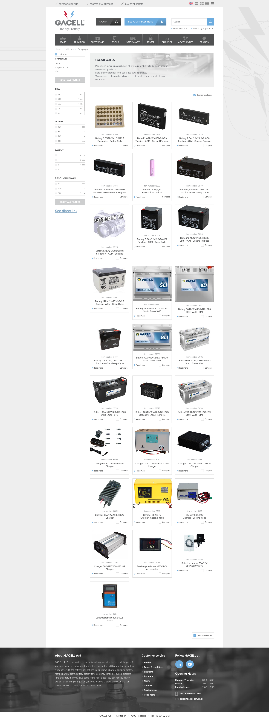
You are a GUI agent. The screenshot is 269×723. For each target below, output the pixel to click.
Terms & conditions (153, 667)
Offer (57, 63)
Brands (204, 42)
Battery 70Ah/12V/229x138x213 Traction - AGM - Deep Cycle (110, 362)
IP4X (60, 131)
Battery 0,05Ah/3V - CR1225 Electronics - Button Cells (109, 140)
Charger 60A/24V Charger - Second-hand (152, 516)
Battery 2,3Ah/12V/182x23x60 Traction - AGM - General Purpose (194, 140)
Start (63, 42)
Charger (167, 42)
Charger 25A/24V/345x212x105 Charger (194, 465)
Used (57, 71)
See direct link (66, 211)
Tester (151, 42)
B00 (60, 188)
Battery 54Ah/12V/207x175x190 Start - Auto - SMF (152, 310)
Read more (98, 146)
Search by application (202, 28)
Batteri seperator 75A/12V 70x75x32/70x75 (194, 564)
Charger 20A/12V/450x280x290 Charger (152, 465)
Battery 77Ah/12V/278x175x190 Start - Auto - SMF (152, 359)
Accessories (185, 42)
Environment (150, 690)
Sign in (103, 21)
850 (59, 113)
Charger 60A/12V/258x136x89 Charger (109, 568)
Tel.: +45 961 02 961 (190, 693)
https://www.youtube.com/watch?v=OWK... (190, 664)
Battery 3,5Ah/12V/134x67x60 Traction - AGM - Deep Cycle (194, 191)
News (147, 681)
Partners (148, 676)
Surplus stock (61, 67)
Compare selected (204, 95)
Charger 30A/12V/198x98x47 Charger (109, 516)
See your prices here (140, 21)
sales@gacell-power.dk (191, 698)
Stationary (133, 42)
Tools (115, 42)
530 (59, 94)
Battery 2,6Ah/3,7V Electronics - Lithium (152, 191)
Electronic (97, 42)
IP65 (59, 136)
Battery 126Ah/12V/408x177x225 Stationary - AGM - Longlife (152, 413)
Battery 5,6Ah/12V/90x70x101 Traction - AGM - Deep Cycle (152, 241)
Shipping (149, 671)
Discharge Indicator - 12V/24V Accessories (152, 568)
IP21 (59, 127)
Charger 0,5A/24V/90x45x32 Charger (109, 465)
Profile (147, 662)
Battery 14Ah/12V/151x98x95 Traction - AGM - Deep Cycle (109, 303)
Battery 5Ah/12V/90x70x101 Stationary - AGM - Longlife (110, 252)
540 (59, 99)
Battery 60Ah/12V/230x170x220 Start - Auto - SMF (194, 311)
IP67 (59, 141)
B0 (59, 184)
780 (59, 109)
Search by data (180, 28)
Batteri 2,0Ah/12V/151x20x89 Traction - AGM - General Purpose (152, 140)
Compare (124, 145)
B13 (59, 193)
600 (59, 104)
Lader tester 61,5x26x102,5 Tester (109, 619)
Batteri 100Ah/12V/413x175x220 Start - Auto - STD (110, 413)
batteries (63, 54)
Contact (148, 685)
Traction (79, 42)
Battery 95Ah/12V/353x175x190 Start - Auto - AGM (194, 362)
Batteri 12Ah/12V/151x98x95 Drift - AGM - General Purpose (194, 239)
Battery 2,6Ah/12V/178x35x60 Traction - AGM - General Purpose (109, 191)
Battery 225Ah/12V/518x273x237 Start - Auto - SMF (194, 413)
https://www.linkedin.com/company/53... (179, 664)
